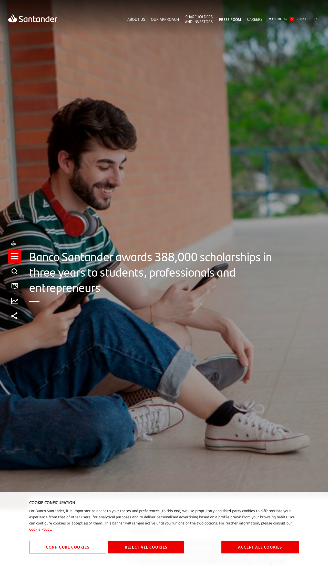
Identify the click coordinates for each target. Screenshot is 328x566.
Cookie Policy (40, 529)
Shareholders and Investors (199, 19)
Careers (254, 19)
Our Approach (165, 19)
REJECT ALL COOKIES (146, 547)
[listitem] (14, 260)
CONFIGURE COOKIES (67, 547)
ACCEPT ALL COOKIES (260, 547)
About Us (136, 19)
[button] (14, 260)
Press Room (230, 19)
